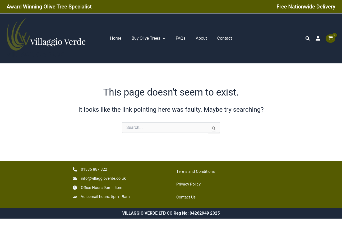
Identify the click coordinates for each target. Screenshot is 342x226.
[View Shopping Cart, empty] (330, 39)
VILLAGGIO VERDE (35, 56)
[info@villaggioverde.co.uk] (101, 177)
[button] (308, 39)
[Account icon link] (318, 39)
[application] (164, 39)
